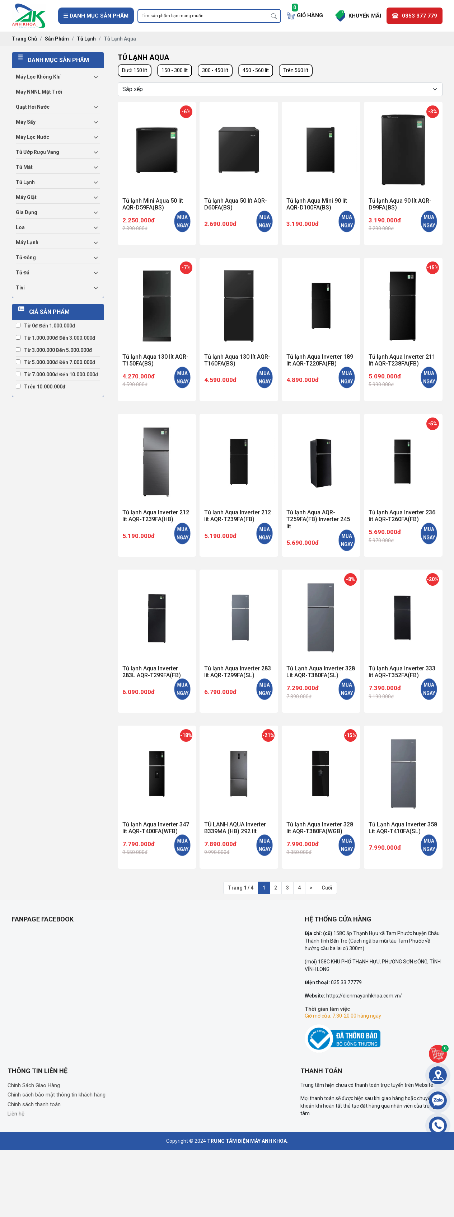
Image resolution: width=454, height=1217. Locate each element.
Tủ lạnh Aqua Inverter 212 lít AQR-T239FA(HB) (155, 516)
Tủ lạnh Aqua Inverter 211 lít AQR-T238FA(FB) (402, 360)
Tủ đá (22, 272)
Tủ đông (26, 257)
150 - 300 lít (175, 70)
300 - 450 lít (215, 70)
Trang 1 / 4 (240, 888)
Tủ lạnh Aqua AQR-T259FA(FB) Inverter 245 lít (318, 519)
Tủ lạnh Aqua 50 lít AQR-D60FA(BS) (235, 204)
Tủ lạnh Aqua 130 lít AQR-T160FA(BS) (237, 360)
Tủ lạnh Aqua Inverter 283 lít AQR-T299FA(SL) (237, 672)
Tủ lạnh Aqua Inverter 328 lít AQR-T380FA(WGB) (319, 828)
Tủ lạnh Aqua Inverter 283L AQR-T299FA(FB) (151, 672)
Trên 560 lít (295, 70)
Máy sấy (26, 122)
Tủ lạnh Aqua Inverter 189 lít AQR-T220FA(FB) (319, 360)
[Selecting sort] (280, 89)
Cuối (327, 888)
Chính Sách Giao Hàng (34, 1085)
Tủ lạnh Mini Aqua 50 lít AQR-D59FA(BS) (152, 204)
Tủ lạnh (25, 182)
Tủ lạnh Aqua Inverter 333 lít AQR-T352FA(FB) (402, 672)
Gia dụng (26, 212)
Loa (20, 227)
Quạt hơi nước (33, 107)
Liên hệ (16, 1113)
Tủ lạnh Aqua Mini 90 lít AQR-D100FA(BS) (316, 204)
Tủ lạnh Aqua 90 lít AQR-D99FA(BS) (400, 204)
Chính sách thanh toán (34, 1104)
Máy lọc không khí (38, 77)
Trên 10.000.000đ (41, 387)
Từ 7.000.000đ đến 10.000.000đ (57, 374)
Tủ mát (24, 167)
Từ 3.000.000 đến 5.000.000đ (54, 350)
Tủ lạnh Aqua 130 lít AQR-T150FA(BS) (155, 360)
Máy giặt (26, 197)
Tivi (20, 288)
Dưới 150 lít (134, 70)
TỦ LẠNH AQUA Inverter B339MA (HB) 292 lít (235, 828)
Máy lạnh (27, 242)
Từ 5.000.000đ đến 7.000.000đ (55, 362)
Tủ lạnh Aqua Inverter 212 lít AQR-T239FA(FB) (237, 516)
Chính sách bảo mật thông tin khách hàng (57, 1094)
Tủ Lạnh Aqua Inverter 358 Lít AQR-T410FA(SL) (403, 828)
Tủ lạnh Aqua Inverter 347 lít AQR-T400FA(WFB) (155, 828)
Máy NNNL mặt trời (39, 92)
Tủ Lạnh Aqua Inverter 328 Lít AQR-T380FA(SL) (320, 672)
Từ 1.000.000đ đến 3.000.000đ (55, 338)
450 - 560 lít (256, 70)
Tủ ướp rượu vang (37, 152)
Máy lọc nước (32, 137)
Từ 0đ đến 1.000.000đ (45, 326)
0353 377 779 (419, 16)
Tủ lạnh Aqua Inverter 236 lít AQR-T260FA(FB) (402, 516)
